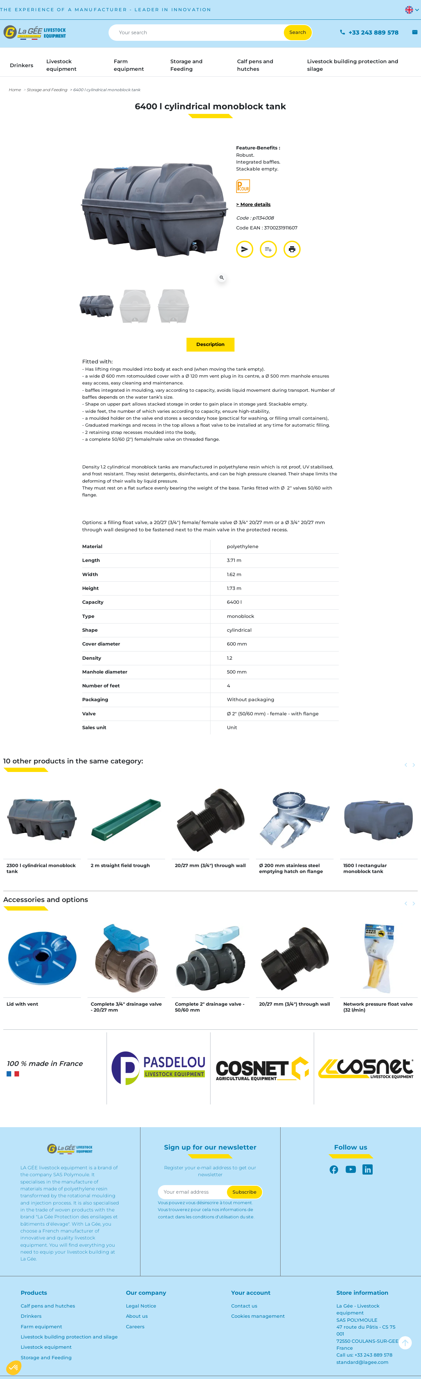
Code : (243, 218)
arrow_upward (405, 1343)
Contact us (244, 1306)
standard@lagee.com (362, 1362)
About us (137, 1316)
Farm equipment (41, 1327)
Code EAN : (249, 228)
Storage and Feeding (47, 89)
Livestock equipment (46, 1347)
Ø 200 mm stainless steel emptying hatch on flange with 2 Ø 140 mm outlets (291, 871)
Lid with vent (22, 1004)
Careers (135, 1327)
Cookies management (258, 1316)
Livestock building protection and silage (69, 1337)
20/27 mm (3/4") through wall (210, 865)
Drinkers (31, 1316)
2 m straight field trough (120, 865)
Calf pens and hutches (48, 1306)
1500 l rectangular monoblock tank (365, 868)
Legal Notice (141, 1306)
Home (15, 89)
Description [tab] (210, 344)
